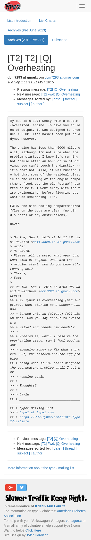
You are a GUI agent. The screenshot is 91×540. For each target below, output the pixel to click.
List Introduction (19, 20)
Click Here (33, 530)
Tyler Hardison (37, 535)
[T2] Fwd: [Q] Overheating (60, 94)
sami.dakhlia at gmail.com (56, 242)
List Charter (48, 20)
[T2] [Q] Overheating (62, 89)
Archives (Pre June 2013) (27, 30)
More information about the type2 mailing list (41, 468)
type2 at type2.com (37, 412)
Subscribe (59, 40)
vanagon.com (76, 521)
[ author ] (37, 104)
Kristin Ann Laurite (50, 506)
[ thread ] (69, 99)
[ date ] (57, 99)
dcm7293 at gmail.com (62, 77)
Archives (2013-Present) (26, 40)
